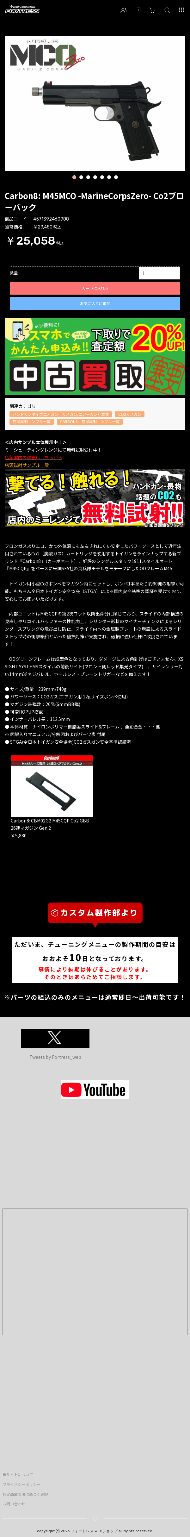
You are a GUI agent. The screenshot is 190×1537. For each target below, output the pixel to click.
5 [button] (102, 178)
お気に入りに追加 (95, 303)
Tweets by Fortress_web (55, 1057)
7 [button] (116, 178)
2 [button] (81, 178)
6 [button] (109, 178)
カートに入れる (95, 288)
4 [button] (95, 178)
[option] (95, 103)
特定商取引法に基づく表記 (25, 1494)
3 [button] (88, 178)
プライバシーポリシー (21, 1484)
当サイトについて (18, 1475)
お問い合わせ (14, 1504)
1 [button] (74, 178)
